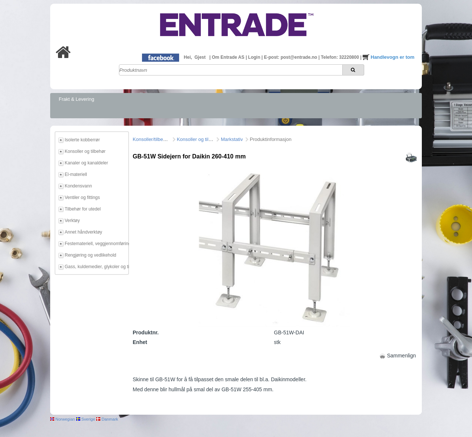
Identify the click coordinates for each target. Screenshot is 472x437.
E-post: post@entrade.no (291, 57)
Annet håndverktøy (83, 232)
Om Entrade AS (229, 57)
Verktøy (72, 220)
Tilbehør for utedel (83, 209)
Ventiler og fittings (82, 197)
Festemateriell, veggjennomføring (95, 243)
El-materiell (76, 174)
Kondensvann (78, 186)
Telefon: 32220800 (340, 57)
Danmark (107, 419)
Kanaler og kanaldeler (86, 163)
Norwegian (62, 419)
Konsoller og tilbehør (85, 151)
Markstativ (232, 139)
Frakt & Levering (76, 99)
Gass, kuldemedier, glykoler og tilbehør (95, 266)
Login (255, 57)
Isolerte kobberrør (82, 139)
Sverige (85, 419)
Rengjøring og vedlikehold (90, 255)
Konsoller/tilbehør (151, 139)
